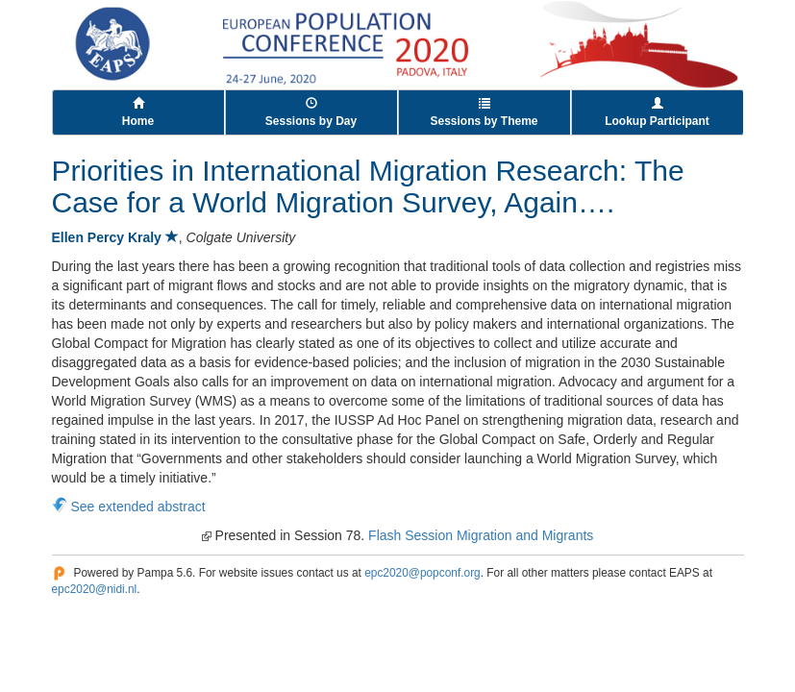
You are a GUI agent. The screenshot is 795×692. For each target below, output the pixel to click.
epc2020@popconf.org (422, 573)
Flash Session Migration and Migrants (480, 535)
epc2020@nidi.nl (94, 589)
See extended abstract (138, 506)
